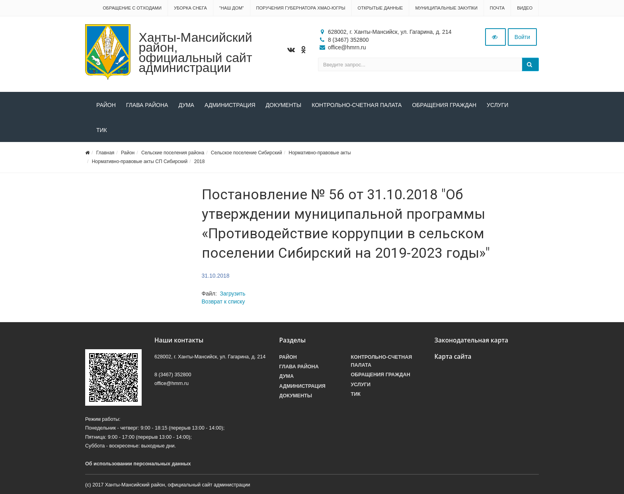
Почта (497, 8)
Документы (284, 105)
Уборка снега (190, 8)
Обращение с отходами (132, 8)
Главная (105, 153)
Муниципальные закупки (446, 8)
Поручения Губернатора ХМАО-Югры (300, 8)
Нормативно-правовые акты (320, 153)
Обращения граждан (444, 105)
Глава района (147, 105)
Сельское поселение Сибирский (246, 153)
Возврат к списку (223, 301)
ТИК (101, 130)
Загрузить (233, 293)
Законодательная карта (472, 340)
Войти (522, 37)
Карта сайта (453, 356)
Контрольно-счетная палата (357, 105)
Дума (186, 105)
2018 (199, 161)
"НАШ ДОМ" (231, 8)
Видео (524, 8)
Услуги (497, 105)
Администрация (230, 105)
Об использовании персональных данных (138, 464)
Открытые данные (380, 8)
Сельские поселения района (172, 153)
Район (106, 105)
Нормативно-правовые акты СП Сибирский (139, 161)
